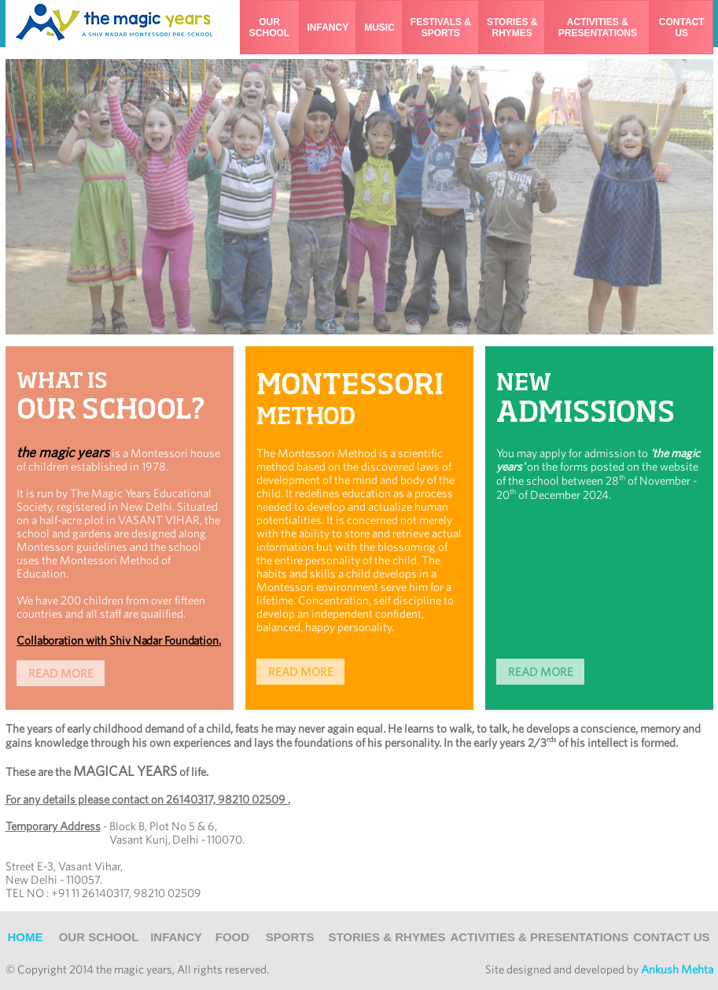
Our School (99, 937)
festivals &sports (441, 28)
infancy (328, 27)
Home (25, 937)
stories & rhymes (512, 28)
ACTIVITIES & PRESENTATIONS (539, 937)
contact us (682, 28)
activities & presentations (597, 28)
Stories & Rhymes (386, 937)
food (232, 937)
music (379, 27)
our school (269, 28)
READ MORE (300, 671)
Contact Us (671, 937)
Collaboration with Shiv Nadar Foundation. (119, 640)
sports (290, 937)
